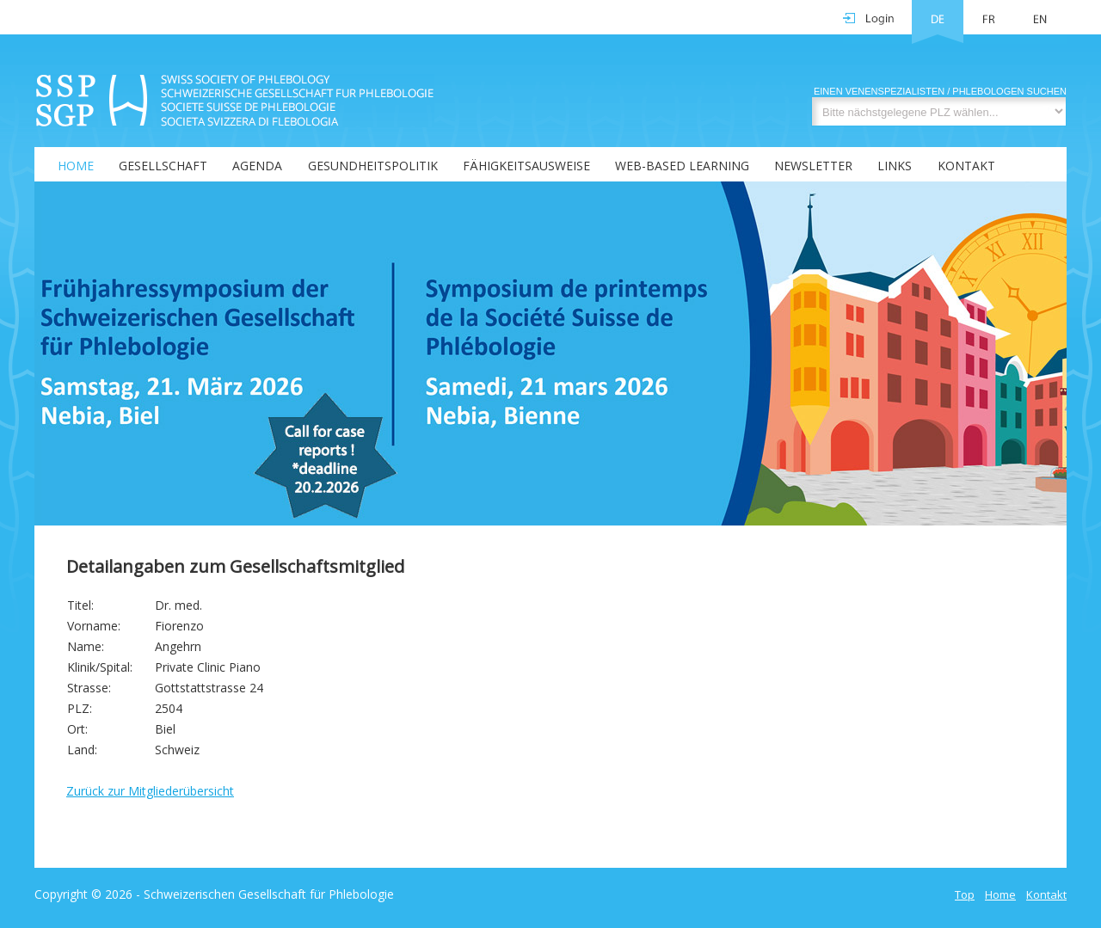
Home (76, 165)
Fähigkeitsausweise (526, 165)
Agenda (257, 165)
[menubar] (515, 164)
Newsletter (813, 165)
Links (894, 165)
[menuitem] (64, 164)
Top (965, 894)
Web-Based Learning (682, 165)
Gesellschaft (163, 165)
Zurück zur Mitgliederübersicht (150, 791)
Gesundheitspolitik (373, 165)
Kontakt (966, 165)
